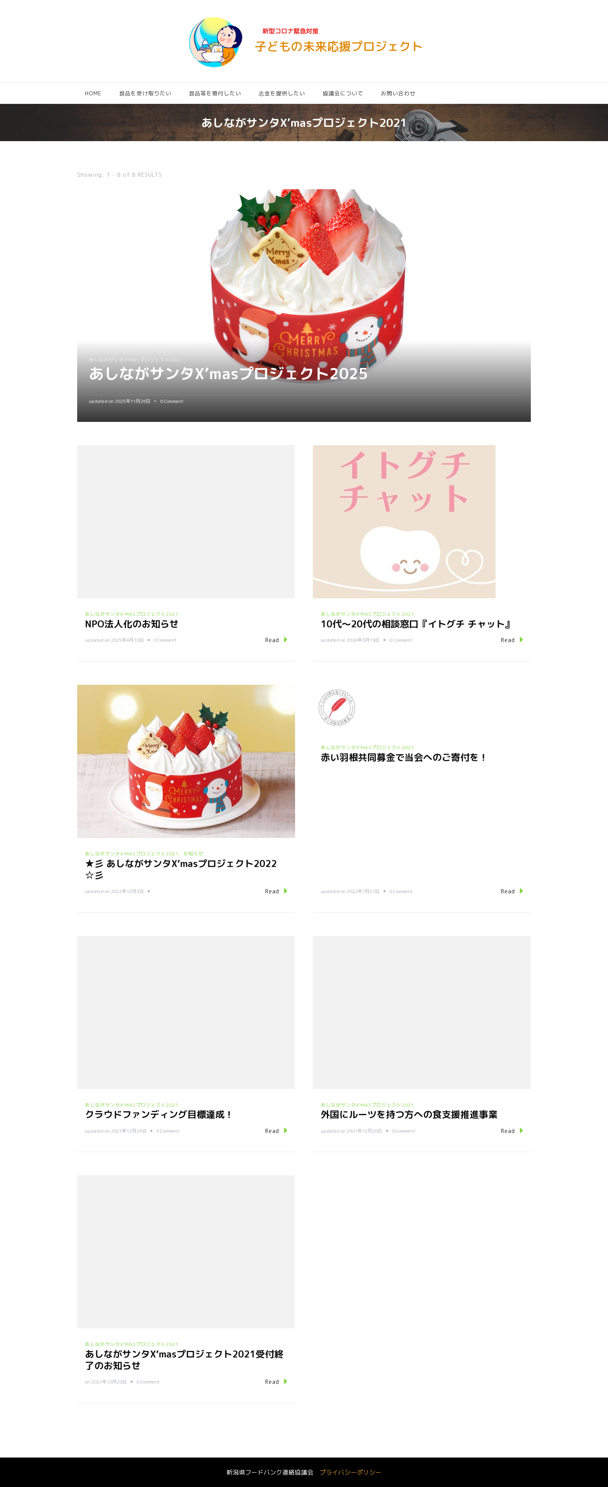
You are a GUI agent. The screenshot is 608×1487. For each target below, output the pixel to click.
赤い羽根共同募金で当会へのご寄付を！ (404, 757)
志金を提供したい (282, 93)
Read (276, 640)
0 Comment (171, 401)
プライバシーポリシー (351, 1472)
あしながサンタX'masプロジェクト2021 (135, 359)
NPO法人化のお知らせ (132, 623)
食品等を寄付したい (215, 93)
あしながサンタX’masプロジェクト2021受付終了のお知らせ (184, 1359)
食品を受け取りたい (145, 93)
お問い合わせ (398, 93)
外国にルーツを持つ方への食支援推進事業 (409, 1114)
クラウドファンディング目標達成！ (159, 1114)
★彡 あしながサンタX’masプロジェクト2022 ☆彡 (181, 869)
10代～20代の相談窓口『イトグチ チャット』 (417, 623)
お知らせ (193, 853)
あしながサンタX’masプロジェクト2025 (232, 373)
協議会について (343, 93)
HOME (93, 93)
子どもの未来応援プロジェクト (339, 46)
